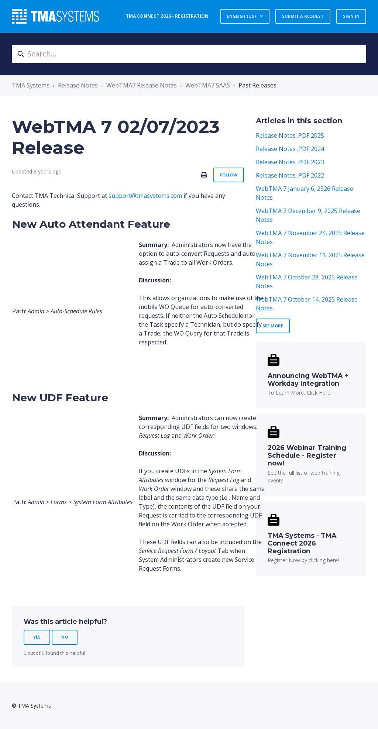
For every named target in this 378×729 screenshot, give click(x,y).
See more (272, 326)
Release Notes (78, 85)
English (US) (242, 16)
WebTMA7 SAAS (207, 85)
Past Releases (257, 85)
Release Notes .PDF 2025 (290, 135)
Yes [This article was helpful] (37, 637)
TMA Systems (30, 85)
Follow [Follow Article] (228, 175)
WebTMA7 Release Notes (141, 85)
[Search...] (189, 54)
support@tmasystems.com (145, 196)
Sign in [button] (351, 16)
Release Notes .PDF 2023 (290, 162)
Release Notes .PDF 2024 (290, 149)
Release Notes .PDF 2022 (290, 175)
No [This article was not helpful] (64, 637)
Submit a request (303, 16)
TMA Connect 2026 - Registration (167, 16)
